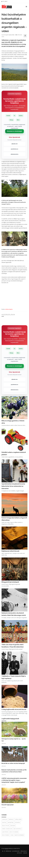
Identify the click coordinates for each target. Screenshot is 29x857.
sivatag (4, 822)
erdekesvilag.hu (9, 309)
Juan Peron (5, 831)
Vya (6, 34)
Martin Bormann (19, 835)
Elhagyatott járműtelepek (10, 582)
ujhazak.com (14, 143)
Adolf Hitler (5, 825)
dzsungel (17, 822)
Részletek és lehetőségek (14, 131)
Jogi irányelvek (15, 851)
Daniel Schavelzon (7, 828)
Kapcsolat (19, 853)
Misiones (13, 825)
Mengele (11, 819)
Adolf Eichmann (14, 831)
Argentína (10, 822)
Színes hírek (11, 34)
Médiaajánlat (23, 851)
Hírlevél (25, 853)
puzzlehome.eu (14, 149)
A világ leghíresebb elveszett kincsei (14, 709)
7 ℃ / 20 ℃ (4, 1)
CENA (12, 835)
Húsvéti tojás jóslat (8, 804)
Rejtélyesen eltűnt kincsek (10, 551)
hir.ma (6, 848)
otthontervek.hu (14, 154)
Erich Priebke (5, 835)
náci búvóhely (17, 828)
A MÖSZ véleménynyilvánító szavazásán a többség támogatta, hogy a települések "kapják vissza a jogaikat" (14, 780)
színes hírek (18, 819)
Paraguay (4, 819)
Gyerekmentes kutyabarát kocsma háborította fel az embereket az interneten (13, 486)
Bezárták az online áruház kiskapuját (13, 763)
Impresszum (8, 851)
